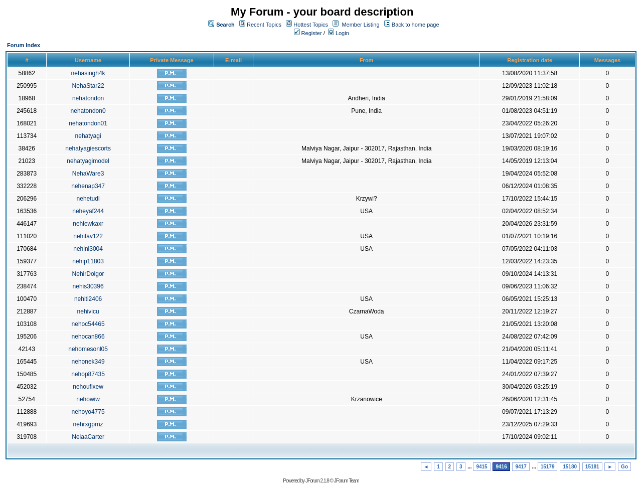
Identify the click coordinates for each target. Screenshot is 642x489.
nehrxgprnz (88, 424)
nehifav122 (88, 236)
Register (308, 33)
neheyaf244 (88, 211)
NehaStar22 (88, 85)
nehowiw (88, 399)
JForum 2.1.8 (317, 480)
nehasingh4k (88, 73)
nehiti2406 (88, 298)
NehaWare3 (88, 173)
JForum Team (346, 480)
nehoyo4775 (88, 411)
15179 (548, 466)
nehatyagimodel (88, 161)
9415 (481, 466)
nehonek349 (88, 361)
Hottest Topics (310, 25)
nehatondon (88, 98)
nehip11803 (88, 261)
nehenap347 (88, 186)
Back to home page (415, 25)
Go (624, 466)
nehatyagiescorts (88, 148)
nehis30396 (88, 286)
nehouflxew (88, 386)
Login (338, 33)
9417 (520, 466)
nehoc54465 (88, 324)
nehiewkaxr (88, 223)
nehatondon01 (88, 123)
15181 (592, 466)
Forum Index (23, 45)
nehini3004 (88, 248)
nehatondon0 (88, 110)
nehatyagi (88, 135)
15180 (570, 466)
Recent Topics (264, 25)
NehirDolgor (88, 273)
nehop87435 (88, 374)
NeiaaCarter (88, 436)
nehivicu (88, 311)
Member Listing (360, 25)
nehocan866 (88, 336)
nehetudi (88, 198)
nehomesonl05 (88, 349)
